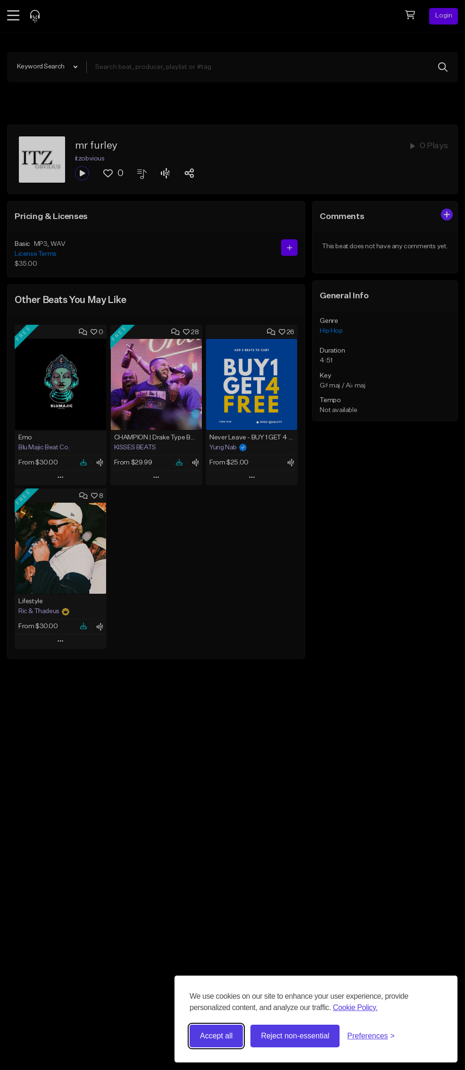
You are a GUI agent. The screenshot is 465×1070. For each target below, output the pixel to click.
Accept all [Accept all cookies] (216, 1036)
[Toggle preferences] (371, 1036)
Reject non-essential (295, 1036)
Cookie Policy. (355, 1007)
